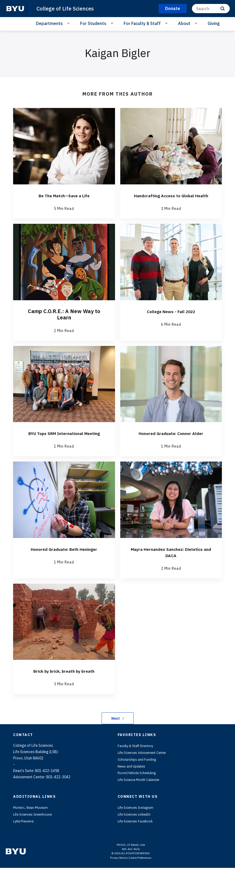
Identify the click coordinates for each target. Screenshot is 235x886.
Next (117, 730)
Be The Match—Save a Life (64, 195)
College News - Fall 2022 (171, 317)
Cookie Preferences (140, 876)
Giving (214, 23)
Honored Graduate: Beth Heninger (64, 561)
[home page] (15, 8)
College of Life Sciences (66, 8)
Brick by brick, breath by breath (64, 683)
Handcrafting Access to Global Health (171, 198)
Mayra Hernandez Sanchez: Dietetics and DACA (171, 564)
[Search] (211, 8)
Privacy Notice (118, 876)
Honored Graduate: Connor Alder (171, 439)
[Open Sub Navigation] (69, 23)
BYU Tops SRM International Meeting (64, 442)
